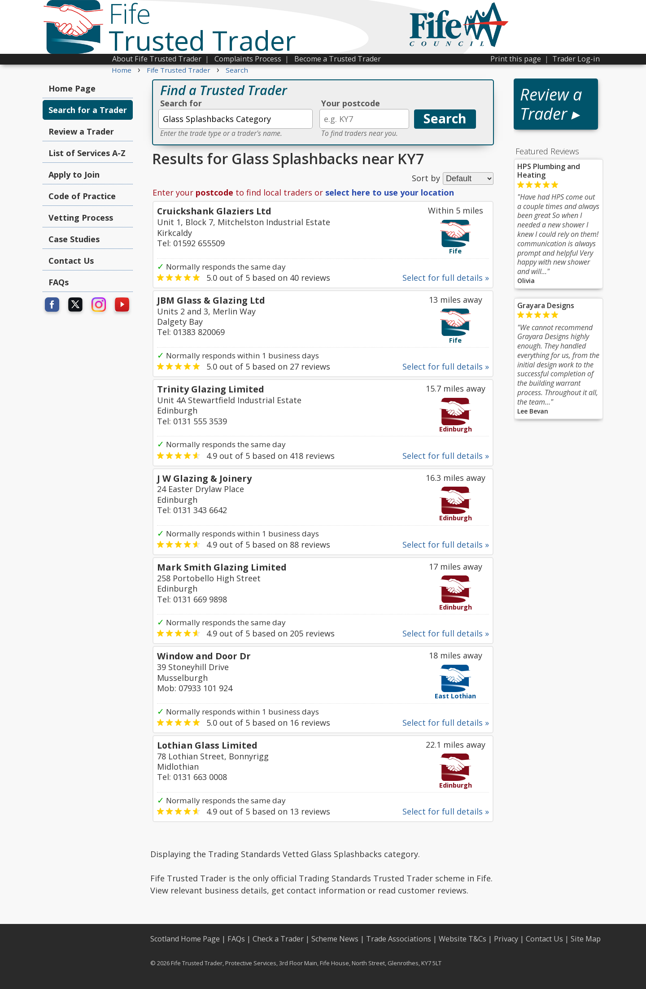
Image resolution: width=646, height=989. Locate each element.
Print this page (515, 59)
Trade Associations (398, 939)
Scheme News (334, 939)
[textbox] (235, 119)
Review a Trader (81, 131)
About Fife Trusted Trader (156, 59)
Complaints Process (247, 59)
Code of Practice (82, 196)
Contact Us (71, 260)
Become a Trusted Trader (337, 59)
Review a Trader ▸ (551, 104)
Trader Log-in (576, 59)
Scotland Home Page (185, 939)
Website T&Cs (462, 939)
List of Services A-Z (87, 153)
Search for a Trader (87, 110)
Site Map (586, 939)
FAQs (58, 282)
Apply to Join (74, 174)
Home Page (72, 88)
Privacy (506, 939)
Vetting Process (80, 217)
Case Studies (74, 239)
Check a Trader (278, 939)
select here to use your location (389, 192)
